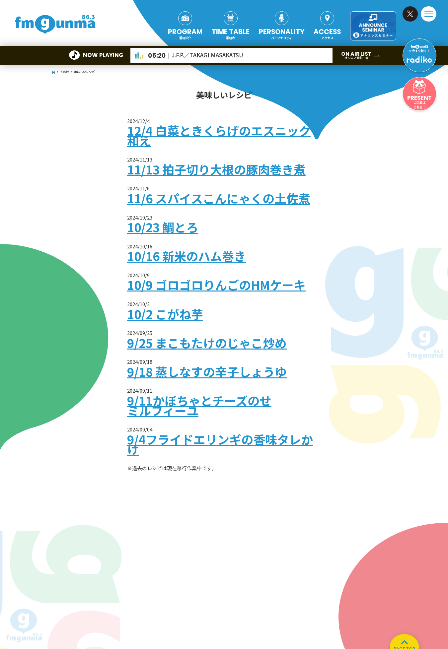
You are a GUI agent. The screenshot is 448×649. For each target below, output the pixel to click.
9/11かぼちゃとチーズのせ (199, 400)
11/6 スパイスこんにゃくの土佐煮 (218, 198)
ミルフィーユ (162, 410)
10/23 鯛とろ (162, 226)
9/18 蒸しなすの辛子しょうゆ (207, 371)
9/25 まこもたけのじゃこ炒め (207, 342)
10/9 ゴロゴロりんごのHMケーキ (216, 284)
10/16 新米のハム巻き (186, 255)
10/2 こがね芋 (165, 313)
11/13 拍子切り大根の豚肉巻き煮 (216, 169)
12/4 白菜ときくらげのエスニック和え (219, 135)
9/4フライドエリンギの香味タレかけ (220, 444)
